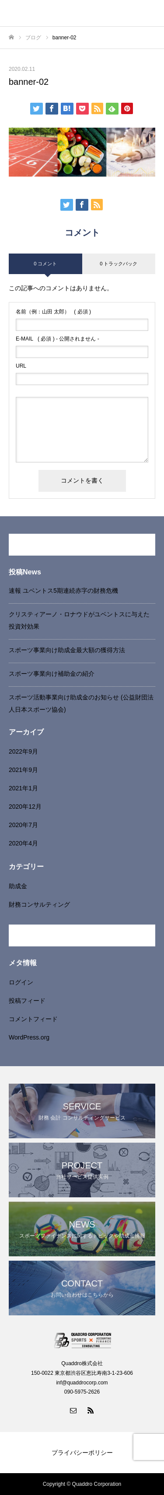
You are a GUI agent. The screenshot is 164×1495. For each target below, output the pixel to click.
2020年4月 (23, 843)
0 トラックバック (118, 263)
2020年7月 (23, 824)
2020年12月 (25, 806)
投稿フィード (27, 1000)
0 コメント (45, 263)
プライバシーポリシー (82, 1452)
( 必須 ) (53, 311)
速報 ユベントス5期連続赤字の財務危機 (63, 590)
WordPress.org (29, 1037)
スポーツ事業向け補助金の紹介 (51, 673)
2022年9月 (23, 751)
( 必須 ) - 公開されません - (57, 338)
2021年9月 (23, 769)
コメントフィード (33, 1018)
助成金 (18, 886)
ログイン (21, 982)
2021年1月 (23, 788)
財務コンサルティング (39, 904)
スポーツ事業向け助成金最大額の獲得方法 (67, 650)
